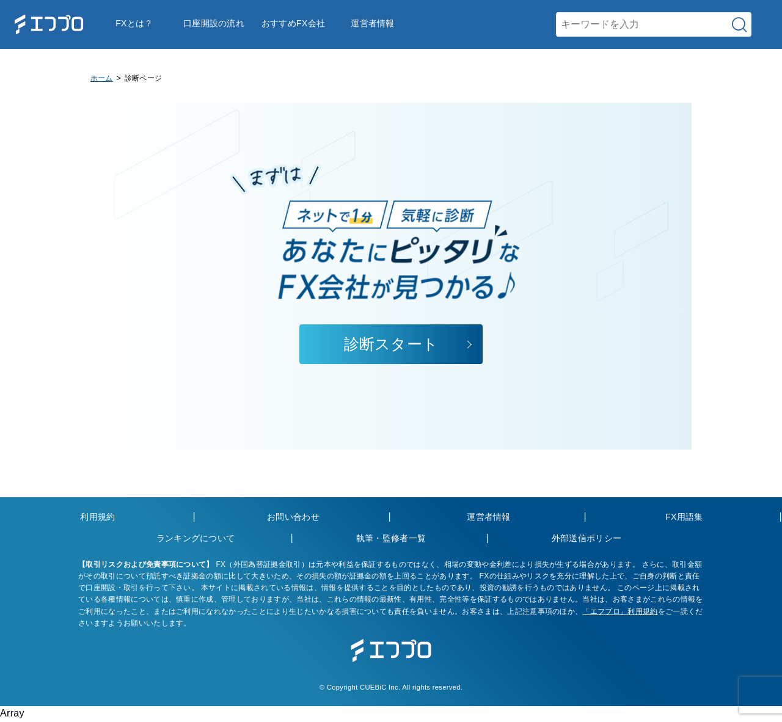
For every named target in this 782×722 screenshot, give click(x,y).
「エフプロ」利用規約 (619, 612)
